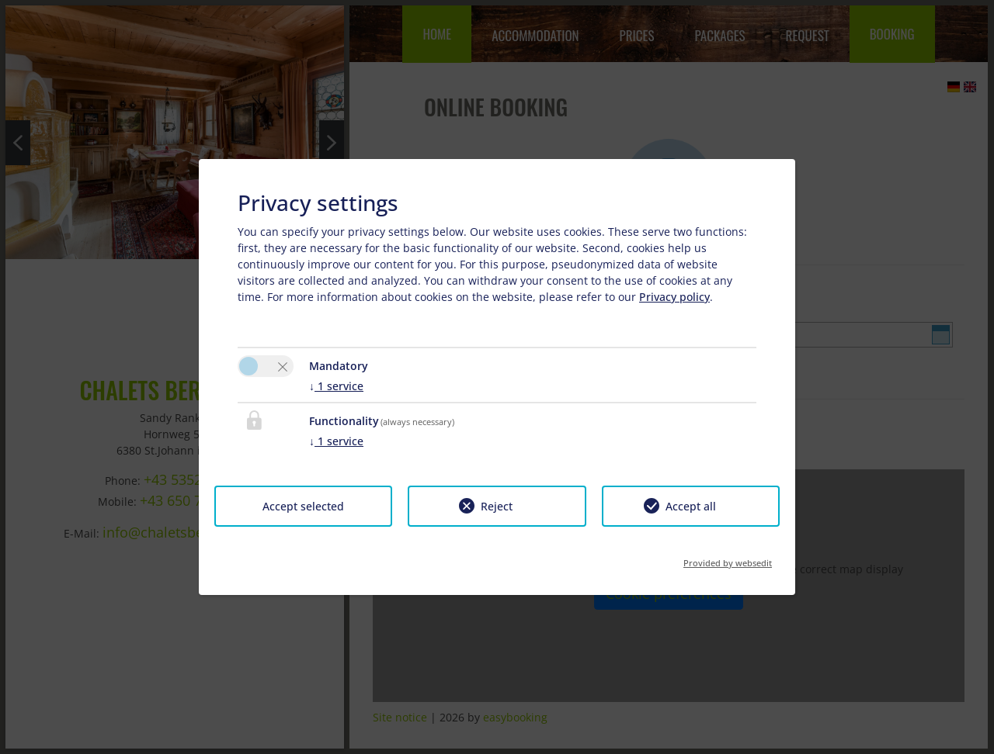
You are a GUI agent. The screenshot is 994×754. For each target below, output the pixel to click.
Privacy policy (674, 296)
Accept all (691, 506)
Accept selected (303, 506)
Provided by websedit (727, 558)
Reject (497, 506)
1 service (336, 386)
